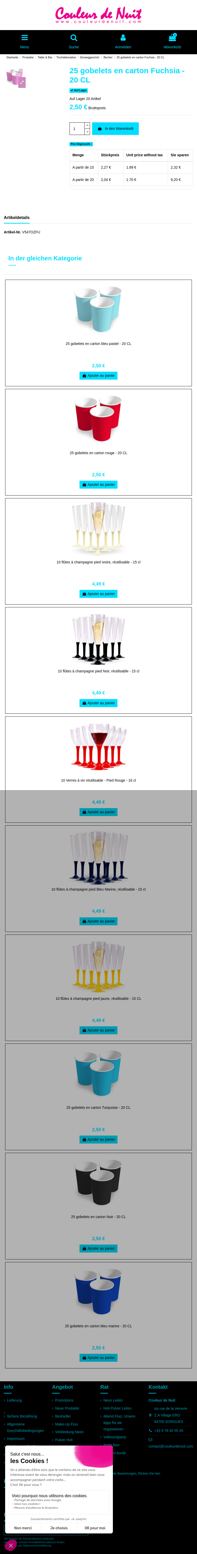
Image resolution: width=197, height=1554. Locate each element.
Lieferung (14, 1400)
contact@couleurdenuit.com (171, 1446)
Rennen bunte (114, 1453)
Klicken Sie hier (149, 1473)
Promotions (64, 1400)
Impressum (16, 1439)
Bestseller (63, 1416)
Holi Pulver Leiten (117, 1408)
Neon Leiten (113, 1400)
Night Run (111, 1445)
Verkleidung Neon (69, 1432)
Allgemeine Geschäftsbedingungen (25, 1427)
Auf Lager (77, 99)
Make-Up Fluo (66, 1424)
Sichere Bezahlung (22, 1416)
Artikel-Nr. (12, 232)
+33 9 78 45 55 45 (168, 1431)
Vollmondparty (114, 1437)
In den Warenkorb (115, 128)
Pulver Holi (64, 1440)
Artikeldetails (16, 217)
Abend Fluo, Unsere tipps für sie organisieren (119, 1422)
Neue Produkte (67, 1408)
